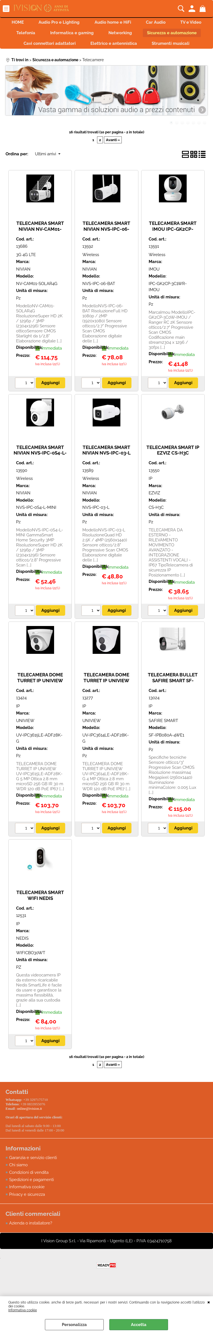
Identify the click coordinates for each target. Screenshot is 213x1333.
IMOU (154, 284)
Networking (173, 34)
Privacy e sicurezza (27, 1208)
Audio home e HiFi (131, 22)
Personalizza (74, 1324)
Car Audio (176, 22)
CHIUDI (208, 1302)
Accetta (138, 1324)
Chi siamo (18, 1179)
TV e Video (38, 34)
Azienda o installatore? (30, 1237)
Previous (9, 109)
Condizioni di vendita (29, 1186)
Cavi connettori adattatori (108, 46)
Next (203, 109)
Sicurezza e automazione (40, 46)
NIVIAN (23, 284)
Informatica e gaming (123, 34)
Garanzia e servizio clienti (33, 1171)
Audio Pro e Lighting (76, 22)
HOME (33, 22)
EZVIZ (154, 508)
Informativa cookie (22, 1310)
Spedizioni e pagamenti (31, 1193)
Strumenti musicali (106, 58)
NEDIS (22, 953)
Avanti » (113, 155)
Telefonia (75, 34)
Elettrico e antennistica (174, 46)
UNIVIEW (25, 736)
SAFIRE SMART (163, 736)
